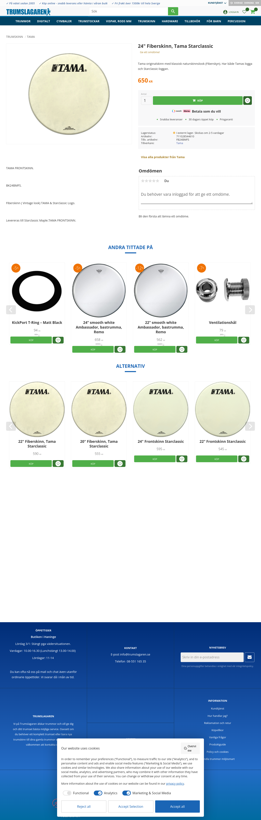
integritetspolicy (244, 666)
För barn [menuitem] (214, 24)
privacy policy (175, 783)
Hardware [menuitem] (170, 24)
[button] (244, 13)
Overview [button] (190, 748)
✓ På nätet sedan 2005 (20, 3)
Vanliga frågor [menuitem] (217, 737)
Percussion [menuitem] (237, 24)
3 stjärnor (150, 181)
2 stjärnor (146, 181)
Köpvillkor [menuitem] (218, 730)
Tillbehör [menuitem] (192, 24)
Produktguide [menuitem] (217, 744)
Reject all (84, 806)
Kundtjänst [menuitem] (215, 2)
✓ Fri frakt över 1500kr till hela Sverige (136, 3)
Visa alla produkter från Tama (163, 157)
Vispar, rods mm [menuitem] (119, 24)
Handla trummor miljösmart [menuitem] (217, 759)
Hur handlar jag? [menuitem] (218, 716)
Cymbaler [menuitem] (64, 24)
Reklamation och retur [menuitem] (217, 723)
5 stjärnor (157, 181)
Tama (179, 143)
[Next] (250, 309)
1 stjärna (143, 181)
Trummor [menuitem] (23, 24)
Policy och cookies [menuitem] (218, 752)
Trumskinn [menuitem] (146, 24)
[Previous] (11, 309)
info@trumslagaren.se (135, 654)
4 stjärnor (154, 181)
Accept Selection (130, 806)
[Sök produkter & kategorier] (128, 12)
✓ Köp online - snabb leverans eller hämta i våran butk (73, 3)
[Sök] (173, 12)
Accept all (177, 806)
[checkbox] (75, 793)
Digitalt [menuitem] (43, 24)
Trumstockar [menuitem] (89, 24)
